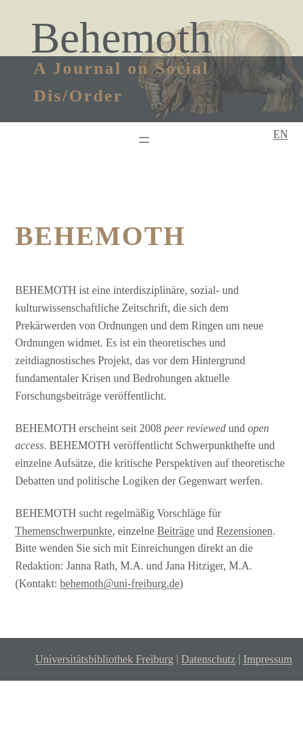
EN (280, 134)
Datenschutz (208, 659)
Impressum (267, 659)
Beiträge (175, 531)
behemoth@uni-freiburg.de (120, 583)
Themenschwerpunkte (63, 531)
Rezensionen (244, 531)
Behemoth (121, 37)
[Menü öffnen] (144, 140)
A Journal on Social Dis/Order (121, 82)
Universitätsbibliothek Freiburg (104, 659)
